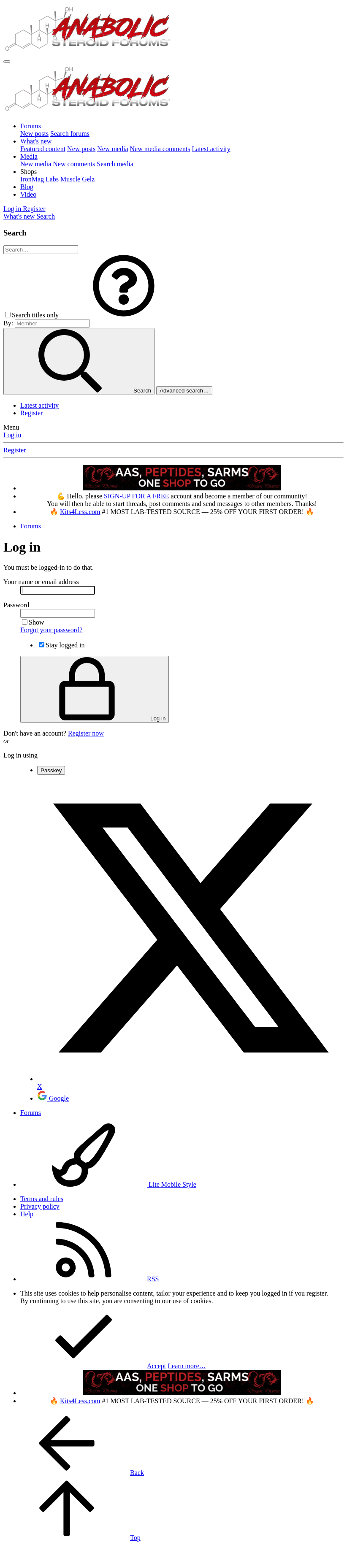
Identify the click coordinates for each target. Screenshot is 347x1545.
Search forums (69, 133)
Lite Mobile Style (108, 1184)
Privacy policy (40, 1206)
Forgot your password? (51, 629)
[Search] (45, 216)
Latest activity (211, 148)
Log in (12, 434)
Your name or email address (41, 581)
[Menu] (6, 61)
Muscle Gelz (77, 179)
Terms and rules (41, 1198)
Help (26, 1214)
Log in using (20, 755)
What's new (36, 141)
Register (31, 413)
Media (29, 156)
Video (28, 194)
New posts (34, 133)
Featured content (42, 148)
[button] (28, 171)
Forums (30, 126)
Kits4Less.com (80, 511)
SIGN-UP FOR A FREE (136, 496)
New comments (74, 164)
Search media (115, 164)
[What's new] (19, 216)
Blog (26, 186)
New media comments (160, 148)
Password (16, 605)
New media (112, 148)
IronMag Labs (39, 179)
